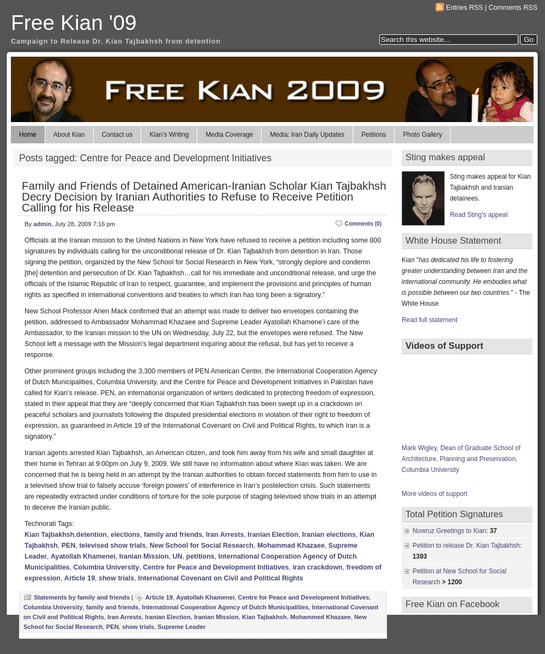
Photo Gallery (422, 134)
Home (28, 134)
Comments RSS (513, 7)
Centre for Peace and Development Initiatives (216, 567)
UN (178, 556)
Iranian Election (272, 534)
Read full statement (429, 320)
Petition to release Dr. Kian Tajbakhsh (466, 545)
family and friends (173, 534)
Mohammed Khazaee (320, 617)
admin (42, 224)
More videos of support (435, 494)
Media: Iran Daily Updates (307, 134)
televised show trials (112, 545)
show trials (116, 578)
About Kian (69, 134)
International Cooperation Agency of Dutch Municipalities (225, 607)
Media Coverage (229, 134)
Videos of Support (444, 346)
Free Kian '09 (74, 22)
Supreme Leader (181, 626)
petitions (200, 556)
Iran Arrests (225, 534)
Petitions (373, 134)
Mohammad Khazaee (291, 545)
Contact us (117, 134)
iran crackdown (318, 567)
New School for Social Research (201, 545)
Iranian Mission (144, 556)
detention (91, 534)
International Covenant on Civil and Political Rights (220, 578)
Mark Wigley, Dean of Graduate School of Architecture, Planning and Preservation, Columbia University (461, 459)
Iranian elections (329, 534)
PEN (69, 545)
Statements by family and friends (82, 597)
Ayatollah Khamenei (83, 556)
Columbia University (107, 567)
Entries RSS (464, 7)
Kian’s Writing (169, 134)
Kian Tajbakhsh (49, 534)
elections (125, 534)
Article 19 (79, 578)
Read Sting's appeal (479, 215)
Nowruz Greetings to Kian (449, 531)
